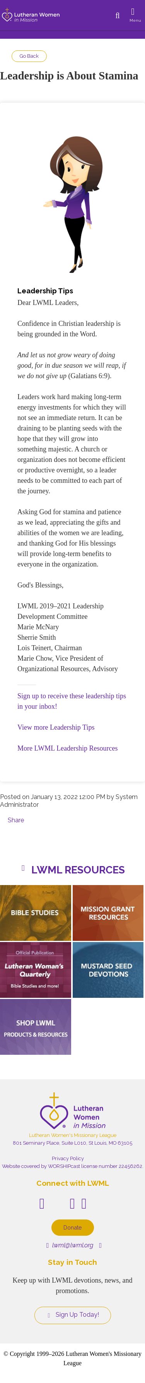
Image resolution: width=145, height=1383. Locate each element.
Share (16, 820)
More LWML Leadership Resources (67, 748)
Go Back (29, 56)
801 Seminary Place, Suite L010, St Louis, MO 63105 (72, 1143)
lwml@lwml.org (69, 1245)
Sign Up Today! (72, 1315)
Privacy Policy (68, 1158)
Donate (72, 1227)
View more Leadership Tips (55, 727)
